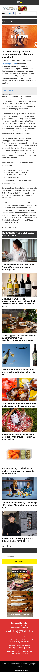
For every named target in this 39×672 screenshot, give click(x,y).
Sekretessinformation (20, 671)
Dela (4, 90)
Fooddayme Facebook (19, 628)
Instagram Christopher (19, 623)
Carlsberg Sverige (9, 64)
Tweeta (10, 90)
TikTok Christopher (19, 625)
